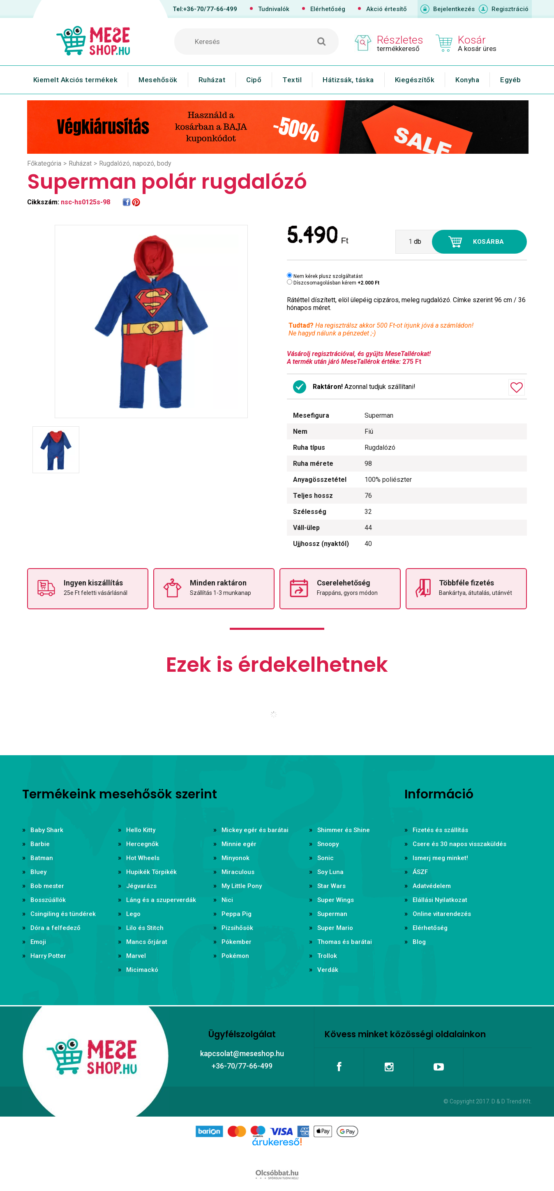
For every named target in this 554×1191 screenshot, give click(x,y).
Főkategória (44, 163)
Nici (227, 900)
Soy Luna (330, 872)
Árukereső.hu (276, 1154)
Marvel (136, 956)
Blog (419, 942)
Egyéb (510, 80)
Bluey (38, 872)
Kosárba (488, 241)
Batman (41, 858)
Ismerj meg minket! (440, 858)
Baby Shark (46, 830)
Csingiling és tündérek (63, 914)
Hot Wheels (142, 858)
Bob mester (47, 886)
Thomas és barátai (344, 942)
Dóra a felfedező (55, 928)
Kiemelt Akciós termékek (75, 80)
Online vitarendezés (442, 914)
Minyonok (235, 858)
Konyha (467, 80)
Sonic (325, 858)
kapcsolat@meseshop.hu (242, 1053)
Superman (332, 914)
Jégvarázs (141, 886)
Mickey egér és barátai (255, 830)
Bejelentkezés (454, 9)
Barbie (40, 844)
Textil (292, 80)
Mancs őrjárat (146, 942)
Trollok (327, 956)
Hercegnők (142, 844)
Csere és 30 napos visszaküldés (459, 844)
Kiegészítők (415, 80)
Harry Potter (48, 956)
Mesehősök (158, 80)
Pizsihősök (237, 928)
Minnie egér (239, 844)
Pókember (237, 942)
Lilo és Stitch (145, 928)
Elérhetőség (327, 9)
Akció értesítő (386, 9)
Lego (133, 914)
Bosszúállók (48, 900)
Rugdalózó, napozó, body (135, 163)
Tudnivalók (273, 9)
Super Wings (335, 900)
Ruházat (212, 80)
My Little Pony (242, 886)
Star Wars (331, 886)
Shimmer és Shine (343, 830)
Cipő (253, 80)
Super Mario (335, 928)
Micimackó (142, 970)
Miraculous (238, 872)
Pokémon (235, 956)
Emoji (38, 942)
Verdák (327, 970)
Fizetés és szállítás (440, 830)
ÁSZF (420, 872)
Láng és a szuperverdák (161, 900)
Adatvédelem (432, 886)
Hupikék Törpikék (151, 872)
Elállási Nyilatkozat (440, 900)
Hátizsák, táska (348, 80)
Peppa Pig (237, 914)
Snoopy (328, 844)
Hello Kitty (140, 830)
